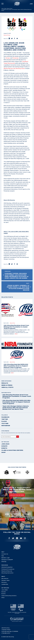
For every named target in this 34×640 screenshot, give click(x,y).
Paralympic (16, 58)
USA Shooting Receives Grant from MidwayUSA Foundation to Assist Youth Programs (16, 396)
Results (4, 383)
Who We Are (4, 578)
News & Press (9, 8)
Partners (4, 582)
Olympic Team (5, 580)
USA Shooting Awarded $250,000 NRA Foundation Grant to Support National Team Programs (15, 402)
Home (2, 8)
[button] (9, 38)
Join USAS (5, 444)
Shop (3, 452)
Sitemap (3, 561)
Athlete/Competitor (7, 567)
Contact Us (4, 554)
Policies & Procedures (7, 569)
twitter (4, 419)
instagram (5, 425)
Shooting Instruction (7, 572)
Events (4, 448)
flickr (4, 421)
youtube (4, 423)
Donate (4, 446)
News (5, 8)
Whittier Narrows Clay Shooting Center (14, 68)
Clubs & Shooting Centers (12, 450)
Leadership (4, 584)
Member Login (5, 557)
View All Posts (7, 387)
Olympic (8, 58)
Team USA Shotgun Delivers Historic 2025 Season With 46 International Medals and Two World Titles (15, 407)
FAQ (2, 555)
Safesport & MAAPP (7, 559)
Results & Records (6, 571)
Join (31, 3)
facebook (5, 417)
